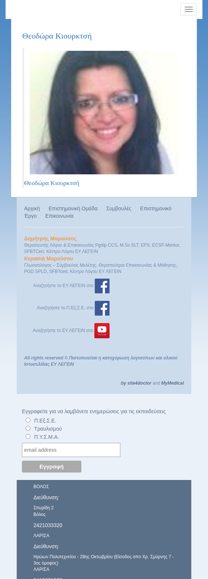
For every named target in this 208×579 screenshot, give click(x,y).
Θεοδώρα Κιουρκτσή (51, 183)
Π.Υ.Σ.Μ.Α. (46, 437)
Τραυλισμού (48, 429)
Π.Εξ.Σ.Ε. (45, 421)
